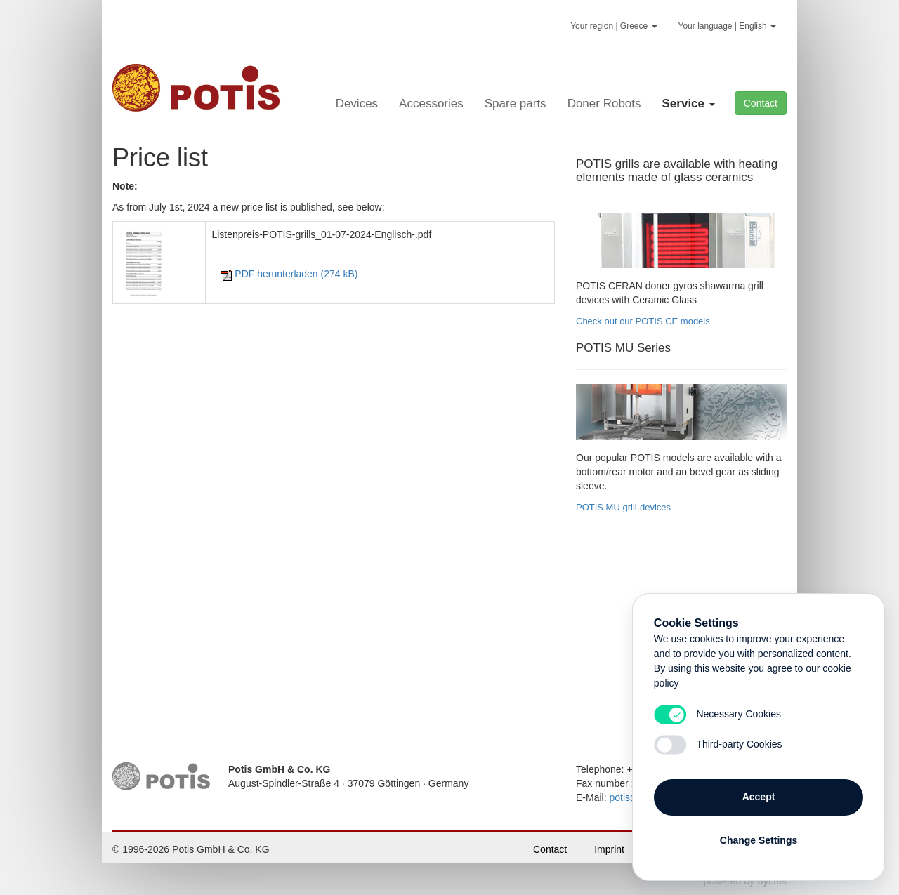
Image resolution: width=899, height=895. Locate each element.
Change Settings (758, 840)
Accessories (431, 103)
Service (688, 103)
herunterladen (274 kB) (289, 274)
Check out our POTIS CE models (643, 321)
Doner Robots (604, 103)
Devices (357, 103)
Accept (758, 796)
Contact (760, 103)
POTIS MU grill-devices (623, 507)
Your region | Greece (613, 26)
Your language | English (727, 26)
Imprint (609, 849)
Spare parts (515, 103)
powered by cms (745, 881)
